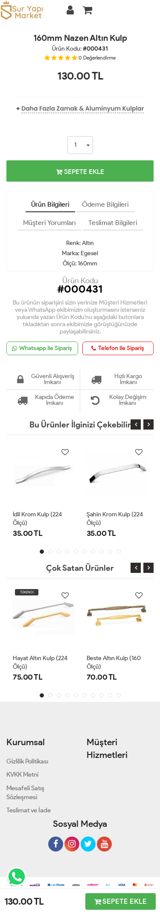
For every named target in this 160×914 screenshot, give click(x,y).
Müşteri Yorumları (49, 223)
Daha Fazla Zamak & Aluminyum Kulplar (82, 108)
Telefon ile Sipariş (117, 348)
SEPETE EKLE (80, 171)
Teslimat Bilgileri (112, 223)
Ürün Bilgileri (50, 204)
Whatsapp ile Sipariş (42, 348)
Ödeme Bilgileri (105, 204)
